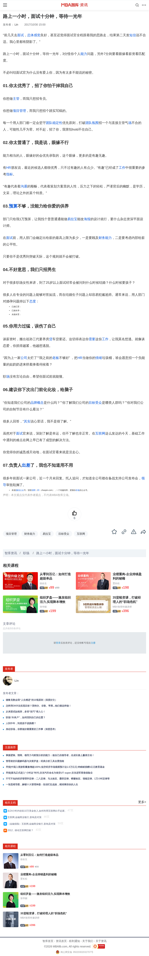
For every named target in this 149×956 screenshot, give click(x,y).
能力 (84, 54)
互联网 (100, 433)
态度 (32, 301)
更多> (142, 802)
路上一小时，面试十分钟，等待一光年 (62, 553)
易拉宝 (72, 219)
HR (8, 168)
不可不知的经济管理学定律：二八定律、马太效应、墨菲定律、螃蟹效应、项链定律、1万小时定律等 (58, 778)
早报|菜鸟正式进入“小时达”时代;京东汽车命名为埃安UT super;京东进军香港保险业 (49, 772)
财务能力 (105, 238)
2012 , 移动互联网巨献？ (21, 830)
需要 (92, 339)
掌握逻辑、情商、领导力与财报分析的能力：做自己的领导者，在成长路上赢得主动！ (50, 755)
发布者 (9, 668)
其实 (27, 421)
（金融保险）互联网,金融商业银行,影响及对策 (32, 824)
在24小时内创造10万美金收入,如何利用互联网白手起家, (37, 810)
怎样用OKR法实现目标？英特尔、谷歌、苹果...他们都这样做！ (38, 705)
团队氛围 (92, 123)
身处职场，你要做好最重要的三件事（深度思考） (31, 729)
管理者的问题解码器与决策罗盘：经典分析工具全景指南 (35, 761)
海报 (87, 219)
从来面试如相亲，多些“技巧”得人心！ (25, 711)
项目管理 (19, 111)
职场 (26, 553)
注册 (93, 642)
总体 (30, 35)
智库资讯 (11, 553)
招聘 (34, 490)
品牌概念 (37, 403)
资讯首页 (61, 941)
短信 (132, 35)
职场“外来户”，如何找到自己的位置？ (25, 717)
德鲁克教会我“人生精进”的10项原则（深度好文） (31, 700)
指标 (9, 174)
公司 (24, 358)
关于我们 (87, 941)
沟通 (24, 186)
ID (38, 490)
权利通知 (74, 941)
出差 (26, 465)
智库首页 (47, 941)
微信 (18, 490)
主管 (16, 99)
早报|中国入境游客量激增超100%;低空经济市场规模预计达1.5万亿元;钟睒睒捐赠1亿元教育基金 (55, 767)
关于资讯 (101, 941)
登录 (58, 642)
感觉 (37, 35)
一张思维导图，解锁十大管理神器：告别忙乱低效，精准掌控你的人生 (42, 784)
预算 (13, 206)
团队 (49, 123)
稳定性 (57, 123)
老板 (55, 358)
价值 (78, 490)
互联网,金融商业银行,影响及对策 (25, 817)
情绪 (98, 358)
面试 (20, 35)
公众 (22, 490)
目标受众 (95, 403)
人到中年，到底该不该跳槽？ (21, 723)
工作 (122, 168)
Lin (16, 24)
